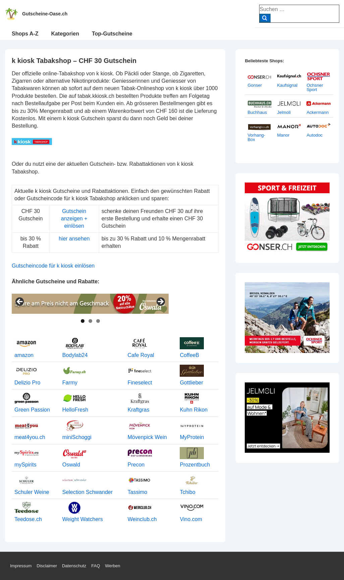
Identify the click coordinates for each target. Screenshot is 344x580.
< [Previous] (20, 302)
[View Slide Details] (90, 304)
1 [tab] (82, 321)
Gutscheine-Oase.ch (44, 13)
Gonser (254, 85)
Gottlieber (191, 382)
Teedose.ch (28, 519)
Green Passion (32, 410)
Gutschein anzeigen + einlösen (74, 218)
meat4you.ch (29, 437)
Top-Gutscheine (112, 34)
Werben (112, 565)
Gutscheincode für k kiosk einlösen (53, 266)
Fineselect (140, 382)
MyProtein (192, 437)
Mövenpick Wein (147, 437)
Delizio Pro (27, 382)
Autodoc (314, 135)
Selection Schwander (87, 492)
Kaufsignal (287, 85)
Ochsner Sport (314, 87)
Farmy (69, 382)
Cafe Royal (141, 355)
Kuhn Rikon (194, 410)
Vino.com (191, 519)
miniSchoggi (77, 437)
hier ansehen (74, 238)
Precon (136, 464)
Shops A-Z (25, 34)
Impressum (21, 565)
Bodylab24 (75, 355)
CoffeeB (189, 355)
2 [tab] (90, 321)
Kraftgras (139, 410)
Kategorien (65, 34)
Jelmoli (283, 112)
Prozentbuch (195, 464)
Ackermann (317, 112)
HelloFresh (75, 410)
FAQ (95, 565)
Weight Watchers (82, 519)
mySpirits (25, 464)
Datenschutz (74, 565)
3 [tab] (98, 321)
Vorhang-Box (256, 137)
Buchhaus (257, 112)
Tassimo (138, 492)
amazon (24, 355)
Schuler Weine (31, 492)
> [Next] (160, 302)
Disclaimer (47, 565)
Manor (283, 135)
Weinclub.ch (142, 519)
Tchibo (187, 492)
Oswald (71, 464)
